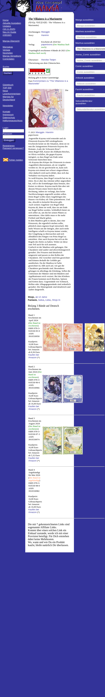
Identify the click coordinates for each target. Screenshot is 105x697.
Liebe (48, 300)
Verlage (6, 50)
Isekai (41, 300)
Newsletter (8, 105)
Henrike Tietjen (48, 59)
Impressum (8, 114)
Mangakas (8, 47)
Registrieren (9, 145)
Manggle (45, 32)
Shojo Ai (56, 300)
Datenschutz (9, 117)
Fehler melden (16, 160)
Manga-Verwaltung (12, 56)
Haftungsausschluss (12, 120)
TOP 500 (7, 87)
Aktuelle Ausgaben (12, 23)
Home (6, 20)
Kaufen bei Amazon (33, 356)
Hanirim (45, 35)
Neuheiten (8, 53)
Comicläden (8, 59)
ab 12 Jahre (41, 297)
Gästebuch (8, 85)
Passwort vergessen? (13, 148)
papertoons (46, 44)
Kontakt (6, 111)
